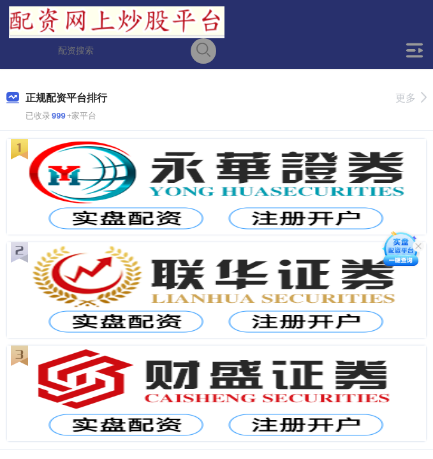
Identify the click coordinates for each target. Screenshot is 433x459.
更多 (411, 97)
